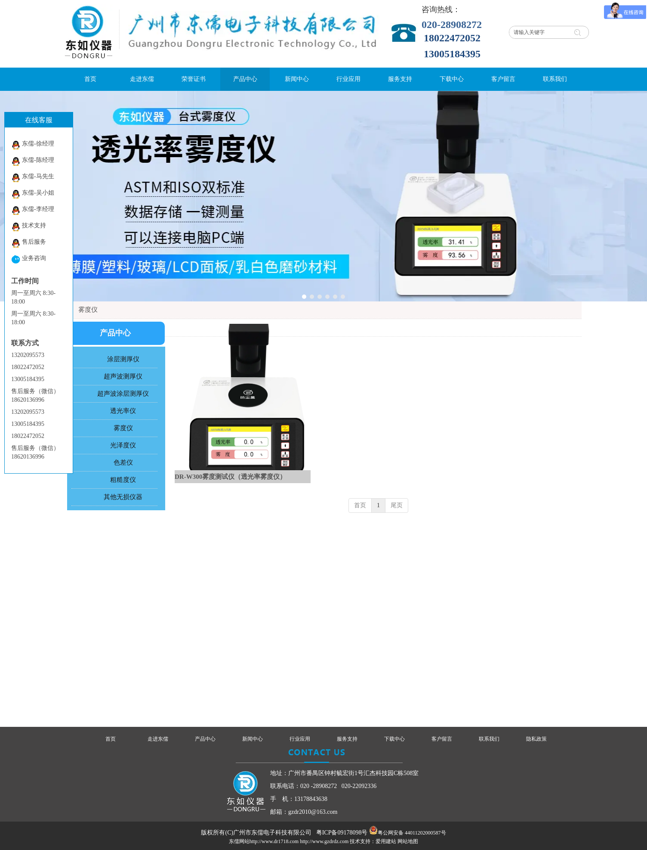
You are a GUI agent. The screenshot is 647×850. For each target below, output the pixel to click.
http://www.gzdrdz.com (324, 841)
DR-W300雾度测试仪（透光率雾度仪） (230, 476)
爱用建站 (386, 841)
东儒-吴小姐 (32, 194)
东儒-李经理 (32, 210)
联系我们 (489, 739)
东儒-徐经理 (32, 144)
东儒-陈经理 (32, 161)
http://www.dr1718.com (274, 841)
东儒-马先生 (32, 177)
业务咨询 (28, 259)
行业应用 (300, 739)
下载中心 (394, 739)
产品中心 (205, 739)
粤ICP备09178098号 (342, 832)
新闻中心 (252, 739)
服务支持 (347, 739)
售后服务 (28, 243)
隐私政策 (536, 739)
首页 (360, 505)
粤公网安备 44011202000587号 (412, 833)
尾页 (397, 505)
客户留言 (441, 739)
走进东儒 (158, 739)
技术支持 (28, 226)
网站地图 (407, 841)
